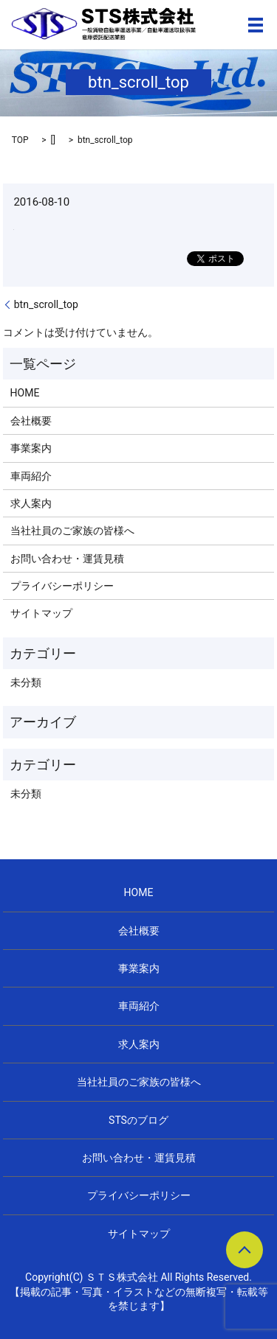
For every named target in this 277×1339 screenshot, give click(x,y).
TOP (20, 140)
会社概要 (31, 421)
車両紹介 (31, 476)
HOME (25, 393)
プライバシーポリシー (62, 586)
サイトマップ (41, 613)
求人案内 (31, 503)
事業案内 (31, 448)
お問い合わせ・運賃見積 (67, 558)
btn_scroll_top (46, 304)
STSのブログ (138, 1120)
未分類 (25, 682)
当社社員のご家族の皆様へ (72, 530)
